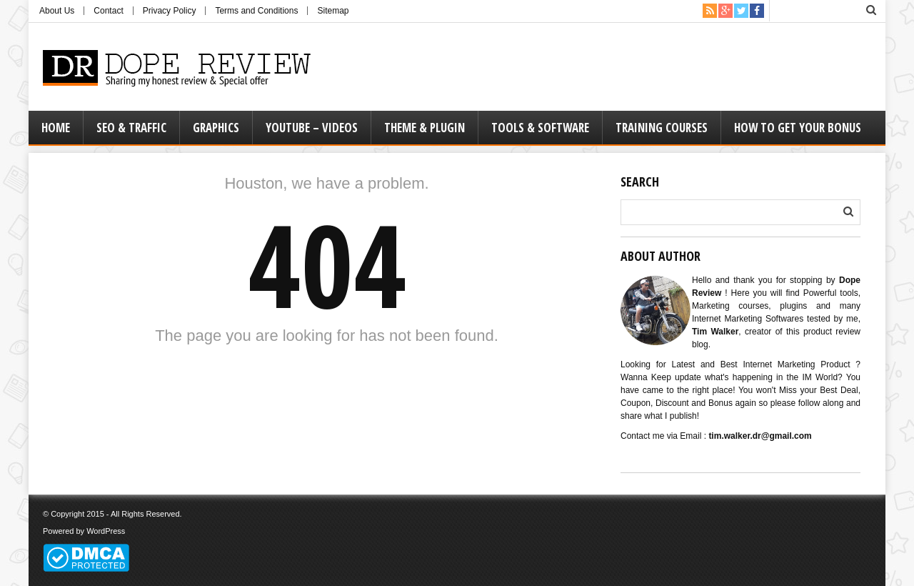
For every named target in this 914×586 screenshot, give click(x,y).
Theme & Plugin (424, 127)
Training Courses (662, 127)
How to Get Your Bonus (797, 127)
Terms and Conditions (256, 11)
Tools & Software (540, 127)
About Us (56, 11)
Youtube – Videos (312, 127)
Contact (108, 11)
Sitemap (332, 11)
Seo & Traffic (131, 127)
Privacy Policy (169, 11)
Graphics (216, 127)
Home (55, 127)
